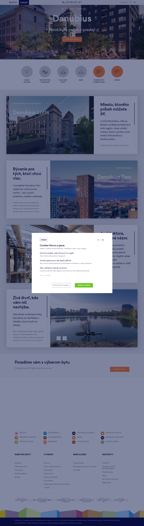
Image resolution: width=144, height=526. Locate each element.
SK (98, 240)
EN (103, 240)
